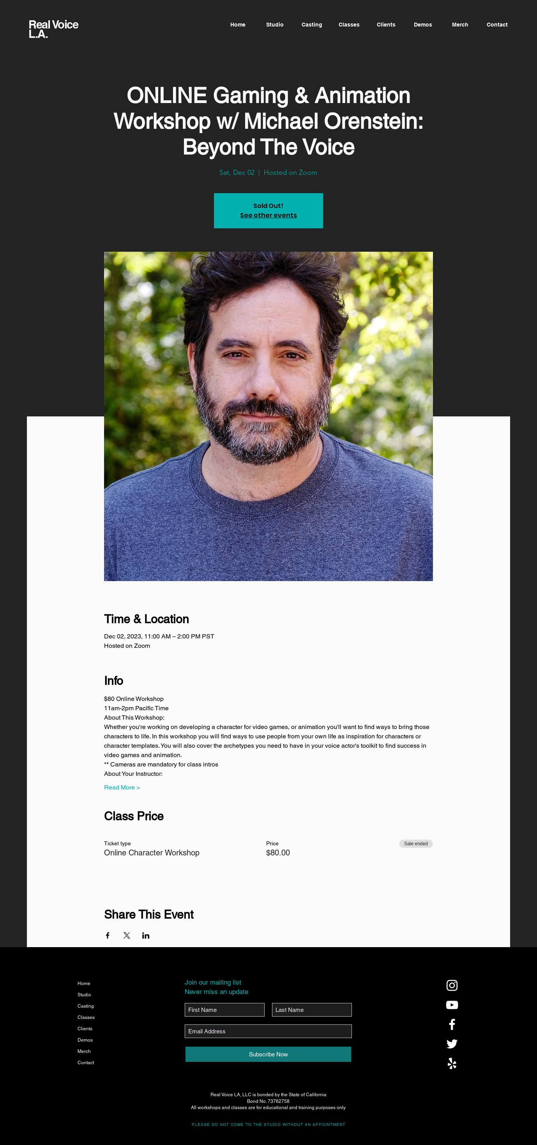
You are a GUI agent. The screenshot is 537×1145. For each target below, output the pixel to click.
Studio (84, 994)
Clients (85, 1028)
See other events (268, 215)
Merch (84, 1051)
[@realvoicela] (452, 985)
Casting (86, 1006)
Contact (86, 1062)
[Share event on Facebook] (107, 935)
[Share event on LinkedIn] (146, 935)
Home (84, 983)
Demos (85, 1040)
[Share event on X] (127, 935)
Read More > (122, 787)
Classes (86, 1017)
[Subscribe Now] (268, 1054)
